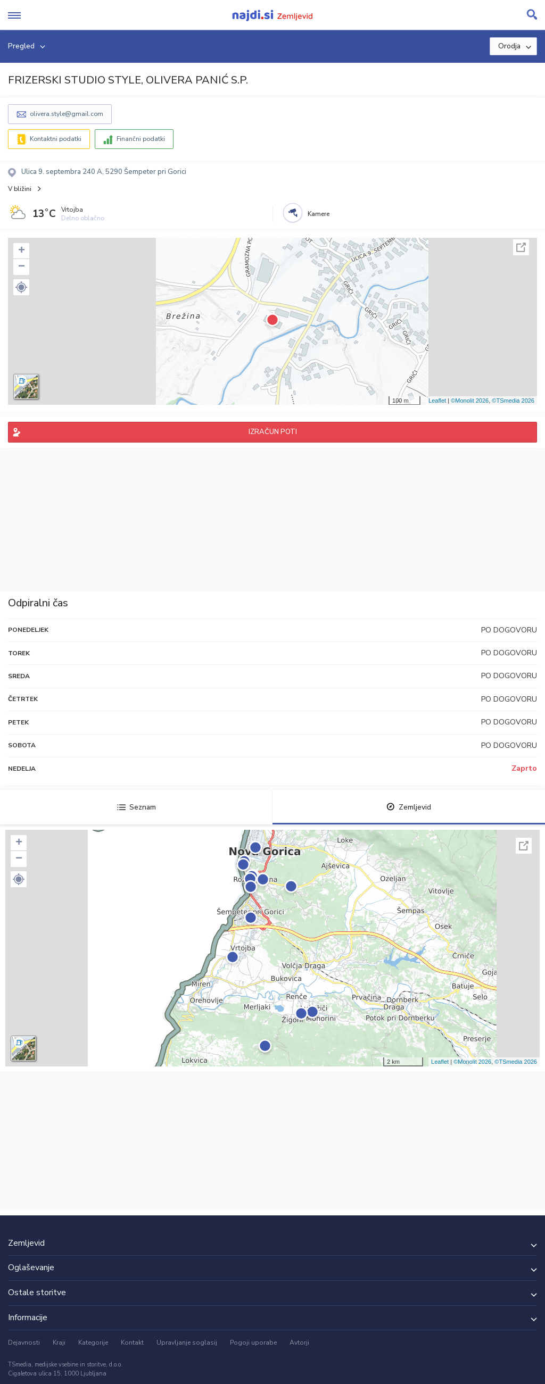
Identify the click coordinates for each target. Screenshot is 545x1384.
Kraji (59, 1342)
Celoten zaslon (521, 247)
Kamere (318, 214)
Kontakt (132, 1342)
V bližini (19, 189)
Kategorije (93, 1342)
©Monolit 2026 (470, 400)
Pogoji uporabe (253, 1342)
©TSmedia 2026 (513, 400)
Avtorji (299, 1342)
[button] (21, 287)
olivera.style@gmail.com (66, 114)
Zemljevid (408, 807)
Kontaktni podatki (55, 139)
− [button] (21, 267)
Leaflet (437, 400)
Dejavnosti (24, 1342)
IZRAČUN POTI (273, 432)
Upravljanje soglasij (186, 1342)
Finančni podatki (141, 139)
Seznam (136, 807)
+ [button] (21, 251)
